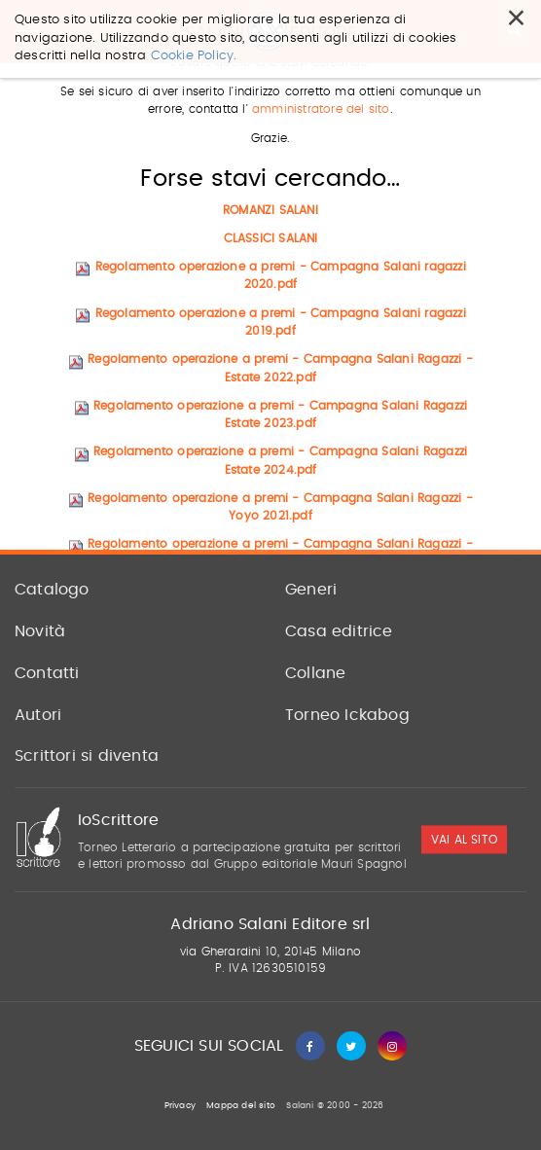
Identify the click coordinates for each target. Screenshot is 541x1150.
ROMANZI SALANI (270, 210)
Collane (315, 673)
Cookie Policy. (194, 39)
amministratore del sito (321, 110)
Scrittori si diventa (87, 756)
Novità (40, 631)
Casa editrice (339, 631)
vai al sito (464, 839)
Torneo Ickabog (347, 715)
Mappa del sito (240, 1105)
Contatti (47, 673)
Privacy (180, 1105)
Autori (38, 715)
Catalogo (52, 589)
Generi (311, 589)
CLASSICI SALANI (271, 238)
